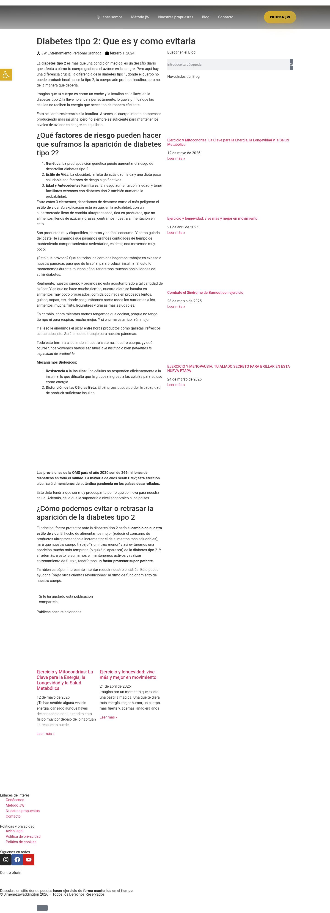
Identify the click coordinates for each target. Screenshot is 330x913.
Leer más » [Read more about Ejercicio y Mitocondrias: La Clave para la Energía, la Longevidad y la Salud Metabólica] (45, 734)
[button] (6, 75)
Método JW (140, 17)
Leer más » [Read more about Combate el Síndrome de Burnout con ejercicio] (176, 306)
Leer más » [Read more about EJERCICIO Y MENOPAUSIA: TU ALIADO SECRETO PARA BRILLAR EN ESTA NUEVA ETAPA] (176, 385)
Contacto (226, 17)
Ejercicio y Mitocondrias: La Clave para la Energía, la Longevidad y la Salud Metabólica (65, 680)
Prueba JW (280, 17)
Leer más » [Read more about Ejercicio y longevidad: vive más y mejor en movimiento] (108, 717)
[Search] (291, 64)
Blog (205, 17)
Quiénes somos (109, 17)
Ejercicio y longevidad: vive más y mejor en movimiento (128, 674)
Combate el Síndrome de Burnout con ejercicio (205, 292)
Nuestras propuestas (175, 17)
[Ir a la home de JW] (54, 17)
